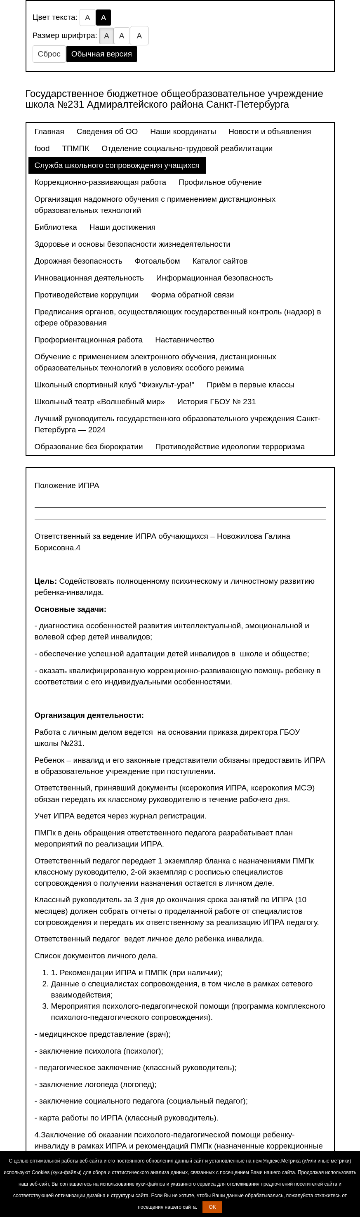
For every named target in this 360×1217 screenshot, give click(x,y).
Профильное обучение (220, 182)
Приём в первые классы (250, 384)
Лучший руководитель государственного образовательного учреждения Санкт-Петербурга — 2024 (178, 424)
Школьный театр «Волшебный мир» (100, 401)
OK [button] (212, 1207)
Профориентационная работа (89, 339)
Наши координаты (183, 131)
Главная (49, 131)
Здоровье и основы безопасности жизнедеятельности (133, 244)
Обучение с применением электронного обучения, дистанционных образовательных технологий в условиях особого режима (155, 362)
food (42, 148)
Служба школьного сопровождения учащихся (117, 165)
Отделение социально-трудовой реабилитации (187, 148)
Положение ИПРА (67, 485)
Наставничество (184, 339)
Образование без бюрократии (89, 446)
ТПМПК (75, 148)
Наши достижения (122, 227)
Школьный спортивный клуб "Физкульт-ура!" (115, 384)
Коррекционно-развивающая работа (101, 182)
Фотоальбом (157, 261)
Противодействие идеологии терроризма (230, 446)
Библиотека (56, 227)
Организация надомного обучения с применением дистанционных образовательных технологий (155, 205)
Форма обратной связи (192, 294)
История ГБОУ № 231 (216, 401)
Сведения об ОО (107, 131)
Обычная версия (101, 54)
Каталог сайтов (220, 261)
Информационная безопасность (214, 278)
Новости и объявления (269, 131)
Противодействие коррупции (87, 294)
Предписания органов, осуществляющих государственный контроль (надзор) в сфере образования (178, 317)
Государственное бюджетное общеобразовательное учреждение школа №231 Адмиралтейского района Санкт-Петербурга (174, 99)
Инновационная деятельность (89, 278)
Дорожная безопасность (78, 261)
